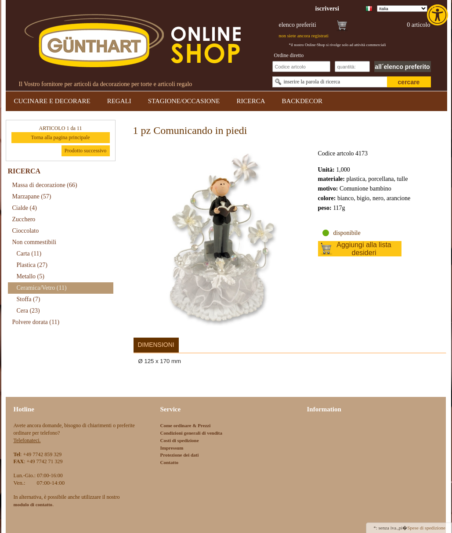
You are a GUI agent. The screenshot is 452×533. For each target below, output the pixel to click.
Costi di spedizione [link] (179, 440)
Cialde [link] (24, 208)
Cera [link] (28, 310)
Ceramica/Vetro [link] (42, 288)
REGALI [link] (119, 100)
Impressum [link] (172, 447)
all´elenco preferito (402, 66)
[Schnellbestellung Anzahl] (352, 66)
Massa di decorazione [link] (44, 185)
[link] (438, 15)
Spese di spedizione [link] (426, 527)
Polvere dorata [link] (36, 322)
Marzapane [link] (31, 196)
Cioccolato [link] (25, 230)
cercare (409, 82)
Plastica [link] (32, 265)
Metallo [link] (30, 276)
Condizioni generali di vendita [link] (191, 433)
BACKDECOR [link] (302, 100)
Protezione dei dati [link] (179, 454)
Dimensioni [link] (156, 344)
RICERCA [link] (250, 100)
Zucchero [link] (24, 219)
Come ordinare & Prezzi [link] (185, 425)
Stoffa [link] (28, 299)
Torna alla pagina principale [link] (60, 137)
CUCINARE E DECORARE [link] (52, 100)
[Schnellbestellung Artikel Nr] (301, 66)
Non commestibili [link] (34, 242)
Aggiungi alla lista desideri (363, 248)
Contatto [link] (169, 462)
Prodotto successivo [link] (86, 151)
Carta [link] (29, 253)
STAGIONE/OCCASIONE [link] (184, 100)
